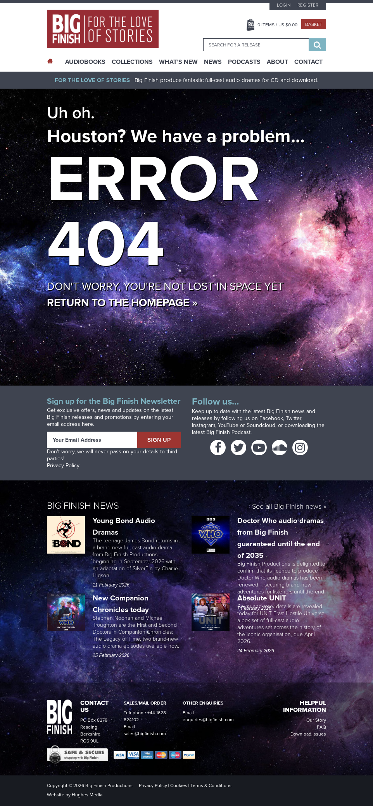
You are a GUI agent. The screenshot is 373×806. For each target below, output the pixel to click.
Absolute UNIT (262, 598)
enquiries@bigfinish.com (208, 719)
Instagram (203, 425)
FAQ (321, 727)
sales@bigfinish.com (145, 733)
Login (283, 5)
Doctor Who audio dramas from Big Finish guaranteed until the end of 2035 (280, 538)
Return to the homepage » (122, 302)
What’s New (178, 61)
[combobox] (256, 44)
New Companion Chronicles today (121, 603)
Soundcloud (261, 425)
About (277, 61)
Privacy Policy (63, 465)
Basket (313, 24)
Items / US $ (277, 24)
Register (307, 5)
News (213, 61)
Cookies (178, 785)
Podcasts (244, 61)
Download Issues (308, 734)
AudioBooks (85, 61)
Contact (308, 61)
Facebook (271, 418)
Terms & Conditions (210, 785)
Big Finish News (83, 506)
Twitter (293, 418)
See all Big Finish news (286, 506)
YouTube (228, 425)
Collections (132, 61)
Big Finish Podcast (228, 432)
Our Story (316, 720)
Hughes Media (87, 794)
